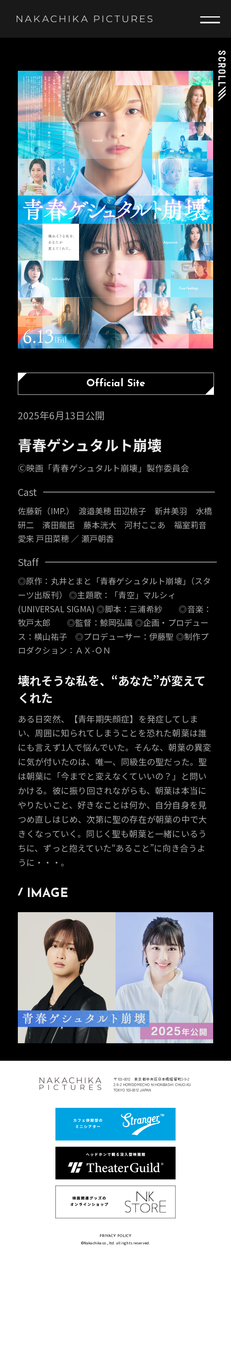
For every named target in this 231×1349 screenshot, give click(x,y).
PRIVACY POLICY (116, 1236)
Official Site (116, 383)
